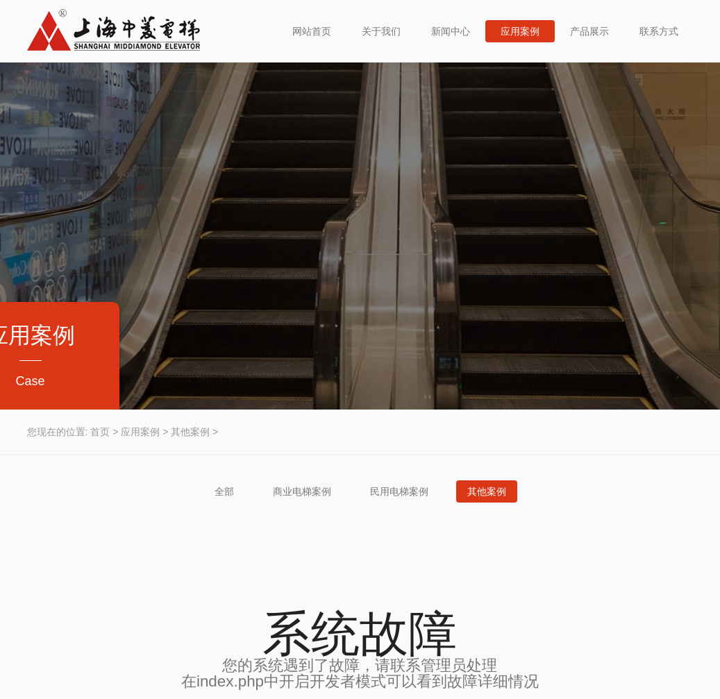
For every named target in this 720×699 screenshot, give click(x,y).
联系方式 (658, 31)
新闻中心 (450, 31)
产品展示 (589, 31)
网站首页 (311, 31)
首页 (100, 431)
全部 (224, 491)
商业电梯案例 (302, 491)
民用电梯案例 (399, 491)
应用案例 (520, 31)
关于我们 (381, 31)
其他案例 (190, 431)
